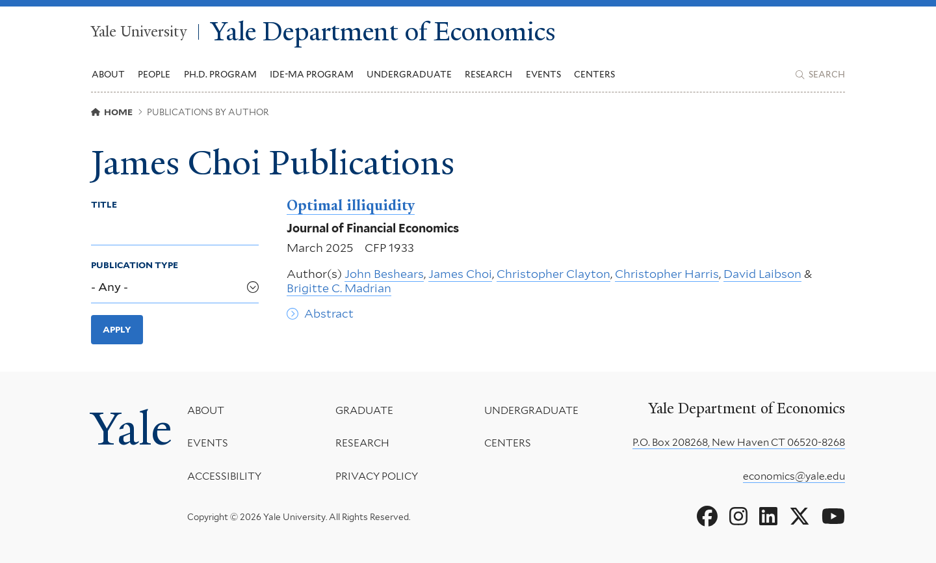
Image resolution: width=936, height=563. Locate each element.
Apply (117, 329)
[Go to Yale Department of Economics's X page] (799, 517)
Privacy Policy (376, 476)
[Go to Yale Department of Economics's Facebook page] (707, 517)
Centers (594, 74)
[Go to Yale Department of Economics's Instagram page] (738, 517)
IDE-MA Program (312, 74)
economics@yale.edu (794, 476)
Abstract (329, 314)
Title (104, 204)
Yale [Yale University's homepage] (131, 429)
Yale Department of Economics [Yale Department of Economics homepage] (383, 32)
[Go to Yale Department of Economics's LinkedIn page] (768, 517)
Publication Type (134, 265)
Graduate (364, 410)
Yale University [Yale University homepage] (139, 32)
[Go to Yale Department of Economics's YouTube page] (833, 517)
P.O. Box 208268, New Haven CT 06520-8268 (738, 442)
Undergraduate (531, 410)
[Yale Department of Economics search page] (820, 74)
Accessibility (224, 476)
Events (543, 74)
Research (362, 443)
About (205, 410)
